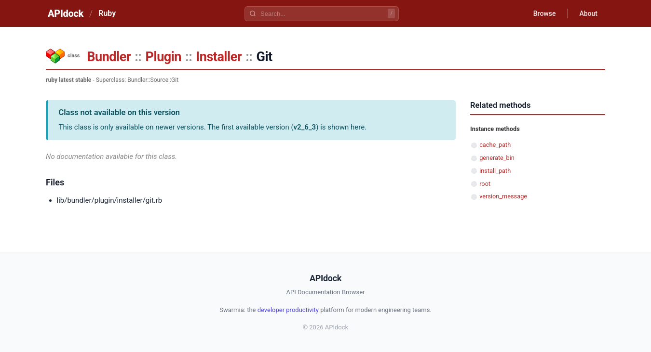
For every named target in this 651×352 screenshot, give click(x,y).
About (588, 13)
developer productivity (288, 309)
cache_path (495, 144)
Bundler (109, 57)
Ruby (107, 13)
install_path (495, 170)
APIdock (65, 13)
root (484, 183)
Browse (544, 13)
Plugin (163, 57)
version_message (503, 196)
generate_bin (497, 157)
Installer (219, 57)
